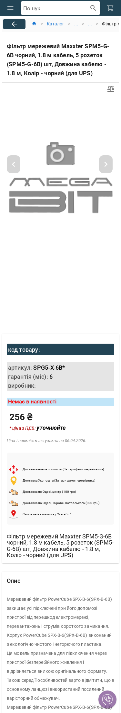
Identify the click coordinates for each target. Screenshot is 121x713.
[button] (107, 699)
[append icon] (93, 8)
